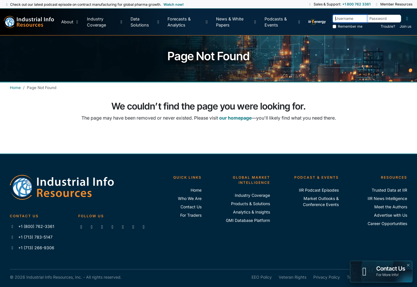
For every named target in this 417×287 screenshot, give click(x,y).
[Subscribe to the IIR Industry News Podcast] (133, 226)
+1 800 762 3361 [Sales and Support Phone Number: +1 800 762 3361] (356, 4)
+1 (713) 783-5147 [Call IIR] (31, 237)
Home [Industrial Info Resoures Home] (196, 190)
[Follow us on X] (102, 226)
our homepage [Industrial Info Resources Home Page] (235, 118)
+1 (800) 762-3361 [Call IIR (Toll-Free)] (32, 226)
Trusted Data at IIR (389, 190)
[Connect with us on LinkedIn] (81, 226)
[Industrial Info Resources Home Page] (28, 22)
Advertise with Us (390, 215)
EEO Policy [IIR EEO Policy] (262, 277)
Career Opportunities (387, 223)
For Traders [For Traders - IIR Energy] (191, 215)
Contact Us (191, 206)
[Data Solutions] (145, 22)
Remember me (350, 26)
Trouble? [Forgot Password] (388, 26)
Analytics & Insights (251, 211)
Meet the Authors (390, 206)
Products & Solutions (250, 203)
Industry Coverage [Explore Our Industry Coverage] (252, 195)
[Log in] (407, 19)
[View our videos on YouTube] (112, 226)
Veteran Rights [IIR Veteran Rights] (292, 277)
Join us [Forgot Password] (405, 26)
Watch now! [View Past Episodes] (173, 4)
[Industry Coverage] (105, 22)
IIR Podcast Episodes (319, 190)
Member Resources (393, 4)
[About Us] (70, 22)
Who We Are (190, 198)
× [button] (408, 264)
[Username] (350, 18)
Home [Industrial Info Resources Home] (15, 87)
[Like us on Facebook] (91, 226)
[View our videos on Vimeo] (123, 226)
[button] (310, 4)
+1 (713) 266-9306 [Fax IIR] (32, 247)
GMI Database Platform (248, 220)
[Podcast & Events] (283, 22)
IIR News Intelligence (387, 198)
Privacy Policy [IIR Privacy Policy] (326, 277)
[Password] (384, 18)
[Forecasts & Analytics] (188, 22)
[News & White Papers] (236, 22)
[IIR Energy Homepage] (317, 22)
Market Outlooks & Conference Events (321, 201)
